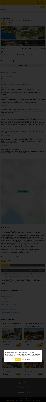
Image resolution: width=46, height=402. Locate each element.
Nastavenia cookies (26, 359)
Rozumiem (18, 359)
